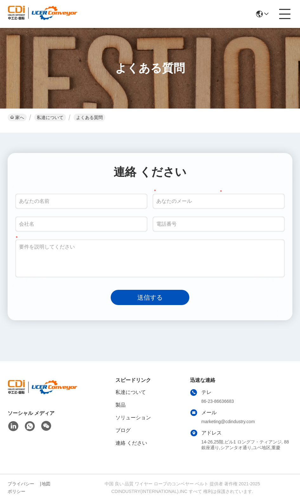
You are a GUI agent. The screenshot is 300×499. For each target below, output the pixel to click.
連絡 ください (131, 443)
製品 (120, 405)
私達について (50, 117)
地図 (46, 483)
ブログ (123, 430)
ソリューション (133, 417)
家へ (17, 117)
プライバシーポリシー (21, 487)
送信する (150, 297)
